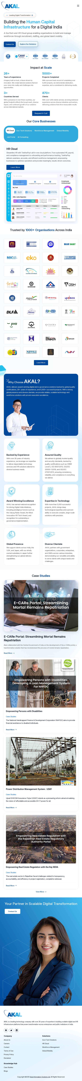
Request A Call (41, 113)
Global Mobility (47, 1051)
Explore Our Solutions (28, 44)
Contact (6, 1047)
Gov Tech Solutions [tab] (24, 131)
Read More (9, 653)
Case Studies (8, 1067)
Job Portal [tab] (11, 137)
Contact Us (10, 44)
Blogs (6, 1071)
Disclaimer (7, 1058)
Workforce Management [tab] (44, 131)
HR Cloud (45, 1043)
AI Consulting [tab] (23, 137)
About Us (7, 1040)
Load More (41, 363)
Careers (7, 1043)
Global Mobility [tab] (63, 131)
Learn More (15, 167)
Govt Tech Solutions (49, 1040)
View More (41, 892)
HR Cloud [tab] (10, 130)
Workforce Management (50, 1047)
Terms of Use (8, 1051)
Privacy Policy (9, 1054)
